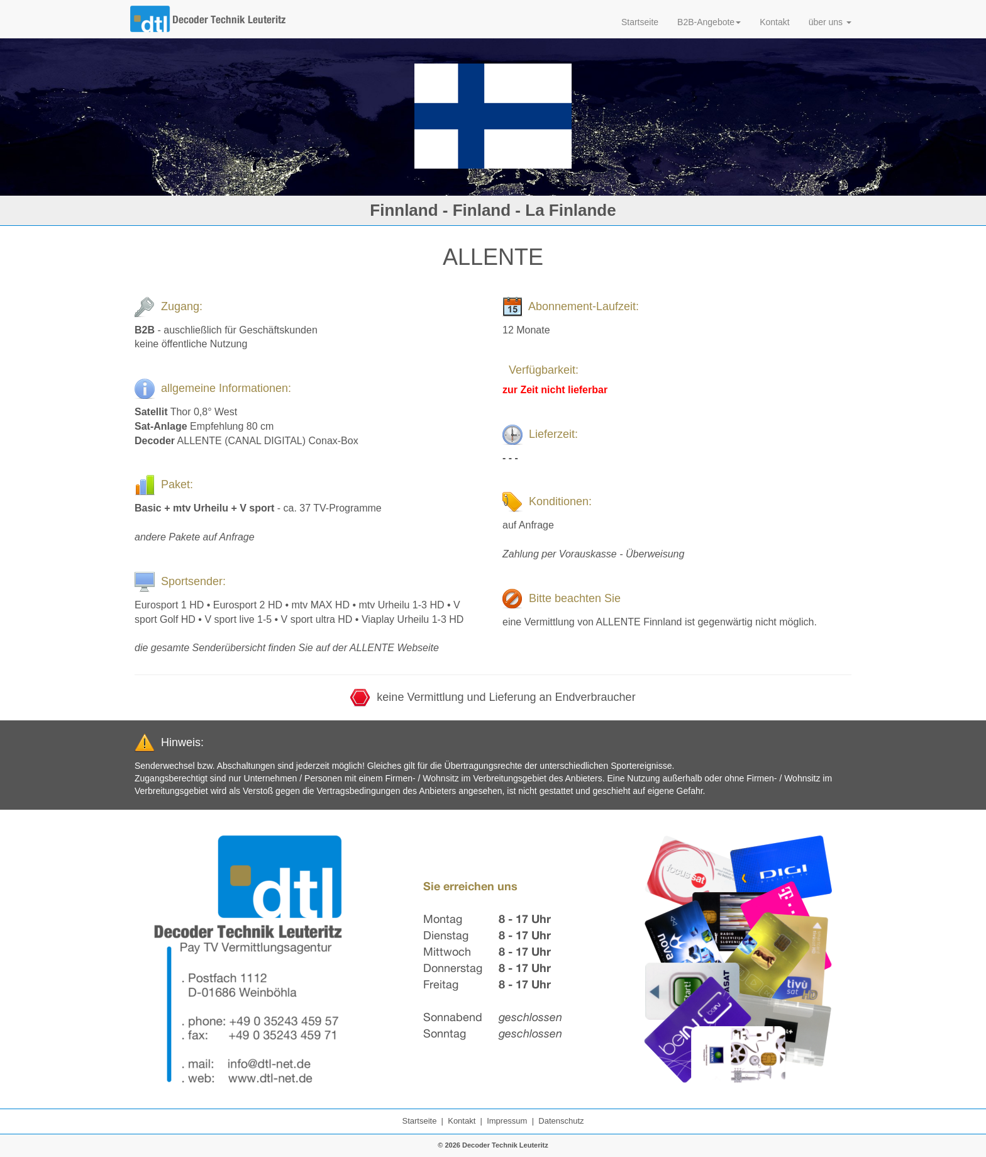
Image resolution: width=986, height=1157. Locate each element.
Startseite (639, 22)
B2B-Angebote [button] (709, 22)
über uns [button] (830, 22)
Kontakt (774, 22)
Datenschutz (561, 1121)
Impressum (507, 1121)
